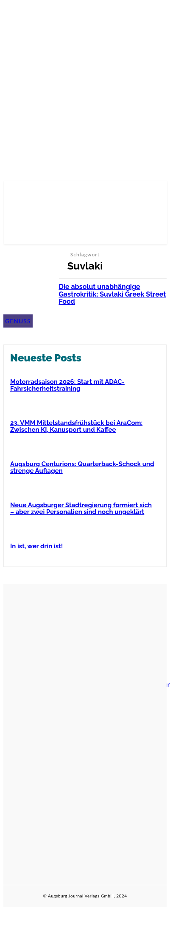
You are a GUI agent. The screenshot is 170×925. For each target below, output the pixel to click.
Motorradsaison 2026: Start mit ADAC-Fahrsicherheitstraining (67, 385)
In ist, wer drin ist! (36, 546)
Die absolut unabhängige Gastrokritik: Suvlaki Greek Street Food (112, 294)
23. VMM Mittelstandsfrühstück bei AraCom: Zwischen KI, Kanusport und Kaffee (76, 426)
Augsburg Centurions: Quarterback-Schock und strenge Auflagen (82, 467)
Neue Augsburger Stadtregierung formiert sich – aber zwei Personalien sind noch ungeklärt (81, 508)
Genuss (18, 321)
